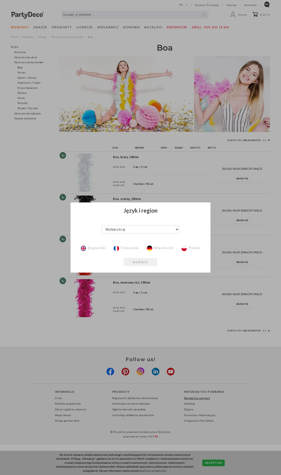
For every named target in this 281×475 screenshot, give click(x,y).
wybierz (140, 262)
